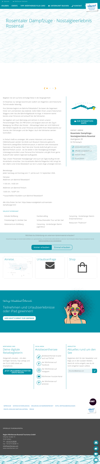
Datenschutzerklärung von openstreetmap (50, 241)
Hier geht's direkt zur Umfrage (19, 318)
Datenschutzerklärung (21, 406)
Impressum (7, 406)
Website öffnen (78, 155)
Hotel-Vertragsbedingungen (65, 406)
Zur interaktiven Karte (83, 122)
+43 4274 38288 (11, 441)
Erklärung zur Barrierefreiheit (42, 406)
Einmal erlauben (62, 247)
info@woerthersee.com (10, 446)
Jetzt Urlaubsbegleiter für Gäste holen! (18, 372)
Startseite (5, 1)
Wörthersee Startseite (20, 1)
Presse (32, 409)
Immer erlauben (41, 247)
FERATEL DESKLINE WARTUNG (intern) (16, 409)
